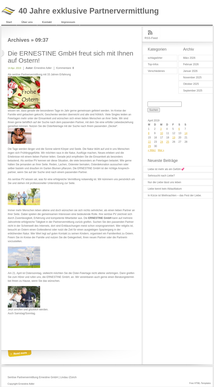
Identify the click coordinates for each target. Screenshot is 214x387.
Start (9, 22)
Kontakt (47, 22)
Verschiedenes (156, 71)
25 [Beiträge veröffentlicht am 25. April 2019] (167, 141)
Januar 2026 (190, 71)
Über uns (27, 22)
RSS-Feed (151, 38)
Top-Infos (153, 64)
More (19, 353)
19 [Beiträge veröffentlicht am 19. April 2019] (173, 137)
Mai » (161, 150)
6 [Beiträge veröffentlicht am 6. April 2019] (179, 128)
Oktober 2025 (191, 83)
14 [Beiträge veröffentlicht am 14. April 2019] (185, 133)
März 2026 (189, 57)
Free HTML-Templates (200, 383)
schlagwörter (155, 57)
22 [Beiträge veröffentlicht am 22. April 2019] (149, 141)
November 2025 (192, 77)
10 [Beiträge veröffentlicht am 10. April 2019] (161, 133)
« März (152, 150)
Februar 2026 (191, 64)
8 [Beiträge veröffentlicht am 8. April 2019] (148, 133)
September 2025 (192, 90)
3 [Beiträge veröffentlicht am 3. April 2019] (161, 128)
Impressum (68, 22)
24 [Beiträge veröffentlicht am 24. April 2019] (161, 141)
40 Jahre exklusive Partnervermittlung (89, 11)
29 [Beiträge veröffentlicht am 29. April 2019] (149, 146)
